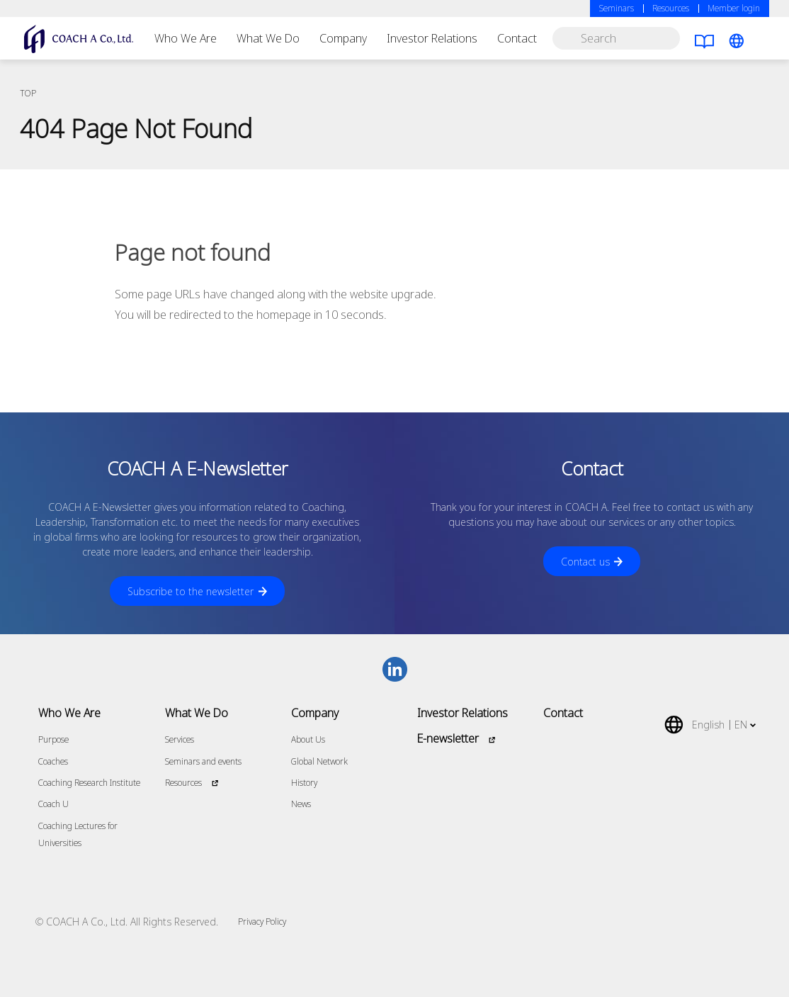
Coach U (53, 804)
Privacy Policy (262, 922)
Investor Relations (432, 38)
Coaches (53, 761)
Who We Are (185, 38)
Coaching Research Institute (89, 783)
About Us (308, 739)
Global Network (319, 761)
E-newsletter (448, 738)
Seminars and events (203, 761)
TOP (28, 93)
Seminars (616, 8)
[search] (616, 38)
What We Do (268, 38)
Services (179, 739)
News (301, 804)
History (304, 783)
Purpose (53, 739)
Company (343, 38)
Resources (670, 8)
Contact (517, 38)
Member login (734, 8)
